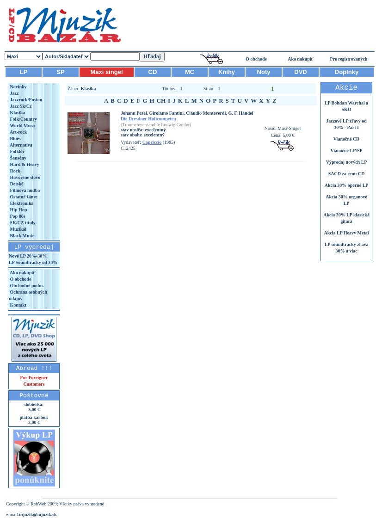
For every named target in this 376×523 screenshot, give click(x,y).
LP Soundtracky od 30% (33, 262)
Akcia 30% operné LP (347, 185)
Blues (15, 138)
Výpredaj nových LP (346, 162)
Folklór (17, 151)
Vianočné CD (346, 139)
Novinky (18, 86)
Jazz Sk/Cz (20, 106)
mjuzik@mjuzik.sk (37, 514)
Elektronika (21, 203)
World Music (22, 125)
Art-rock (18, 132)
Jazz (13, 93)
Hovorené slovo (24, 177)
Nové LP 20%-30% (28, 255)
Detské (16, 183)
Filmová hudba (24, 190)
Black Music (22, 235)
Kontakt (17, 305)
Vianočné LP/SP (346, 150)
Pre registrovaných (349, 59)
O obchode (256, 59)
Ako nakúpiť (301, 59)
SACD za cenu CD (346, 173)
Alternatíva (20, 145)
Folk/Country (23, 119)
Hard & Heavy (24, 164)
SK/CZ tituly (22, 222)
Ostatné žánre (23, 196)
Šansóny (17, 157)
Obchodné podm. (26, 285)
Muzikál (17, 229)
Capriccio (152, 142)
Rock (14, 170)
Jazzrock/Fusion (25, 99)
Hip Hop (18, 209)
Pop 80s (17, 216)
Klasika (17, 112)
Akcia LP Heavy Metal (346, 232)
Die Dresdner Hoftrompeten (148, 118)
